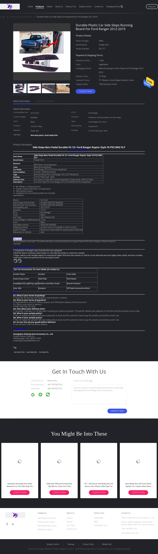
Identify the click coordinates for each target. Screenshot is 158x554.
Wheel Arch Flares (45, 529)
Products (40, 6)
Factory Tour (71, 6)
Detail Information (21, 101)
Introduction (72, 529)
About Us (59, 6)
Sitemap (71, 544)
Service (70, 521)
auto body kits (31, 352)
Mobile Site (106, 544)
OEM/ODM (98, 518)
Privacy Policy (88, 544)
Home (30, 6)
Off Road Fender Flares (47, 525)
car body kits (44, 352)
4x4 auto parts (19, 352)
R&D (96, 521)
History (70, 518)
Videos (49, 6)
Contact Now (85, 91)
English (152, 6)
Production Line (100, 525)
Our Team (71, 525)
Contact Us (98, 6)
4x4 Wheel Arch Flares (47, 518)
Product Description (45, 101)
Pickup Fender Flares (46, 522)
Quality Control (85, 6)
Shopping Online (113, 6)
